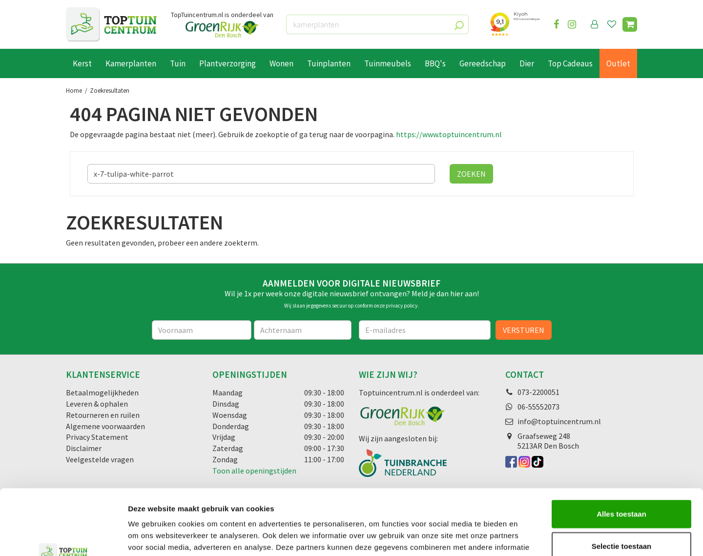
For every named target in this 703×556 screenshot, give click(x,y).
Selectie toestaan (622, 484)
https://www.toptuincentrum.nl (449, 134)
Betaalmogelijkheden (102, 392)
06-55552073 (538, 407)
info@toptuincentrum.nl (559, 421)
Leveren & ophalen (97, 404)
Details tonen (527, 537)
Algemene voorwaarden (105, 426)
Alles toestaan (621, 452)
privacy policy (401, 305)
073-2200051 (538, 392)
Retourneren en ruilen (103, 415)
